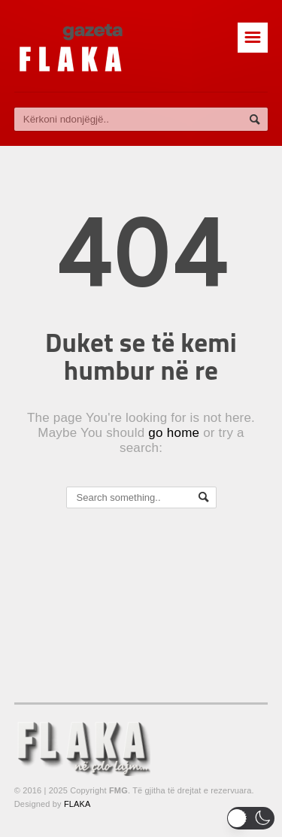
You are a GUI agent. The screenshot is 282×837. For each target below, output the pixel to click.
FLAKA (77, 803)
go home (173, 433)
